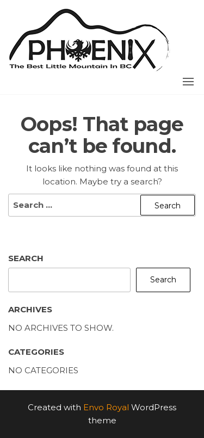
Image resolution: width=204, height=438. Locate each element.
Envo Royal (106, 407)
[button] (188, 81)
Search (26, 258)
